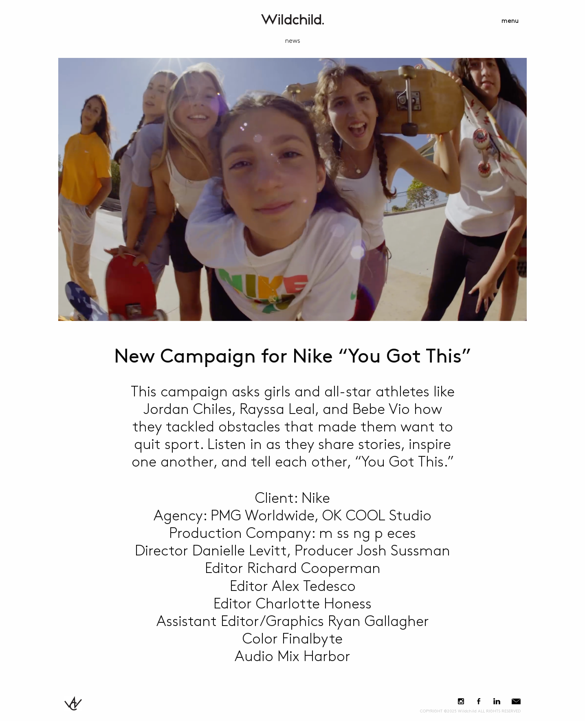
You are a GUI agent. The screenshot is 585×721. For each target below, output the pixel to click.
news (292, 41)
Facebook (478, 701)
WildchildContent (292, 19)
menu (510, 21)
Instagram (461, 701)
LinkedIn (496, 701)
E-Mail (516, 701)
